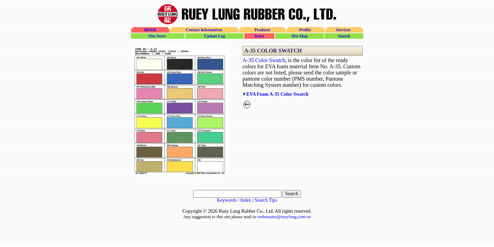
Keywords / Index (234, 200)
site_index (259, 36)
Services (344, 30)
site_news (158, 36)
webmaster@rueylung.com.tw (284, 216)
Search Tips (266, 200)
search (343, 36)
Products (262, 30)
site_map (299, 36)
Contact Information (203, 30)
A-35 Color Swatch (264, 60)
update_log (214, 36)
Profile (305, 30)
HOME (150, 30)
